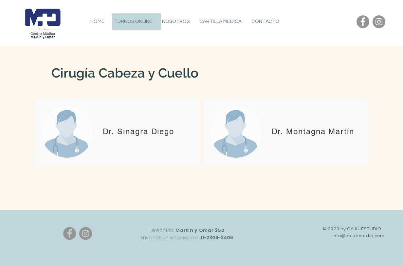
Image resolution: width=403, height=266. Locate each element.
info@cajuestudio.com (359, 236)
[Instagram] (379, 21)
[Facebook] (363, 21)
